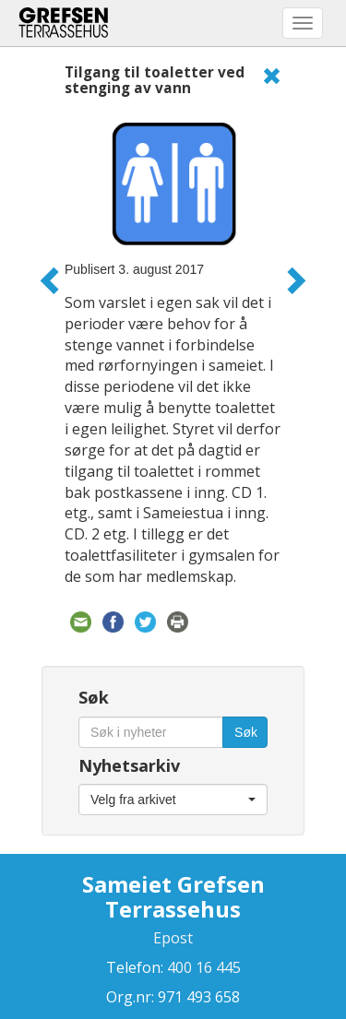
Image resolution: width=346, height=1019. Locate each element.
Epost (173, 938)
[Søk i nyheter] (150, 732)
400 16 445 (202, 967)
